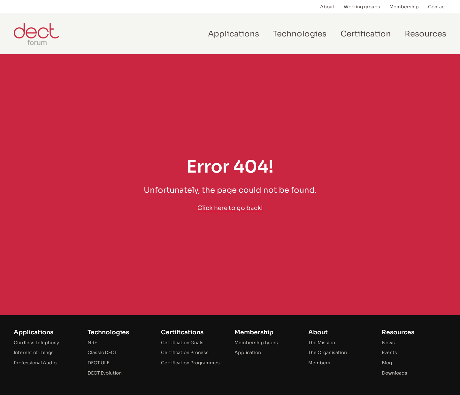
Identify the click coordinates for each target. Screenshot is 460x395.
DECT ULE (98, 363)
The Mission (321, 342)
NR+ (92, 342)
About (318, 332)
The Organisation (327, 352)
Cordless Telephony (36, 342)
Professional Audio (35, 363)
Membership (253, 332)
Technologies (108, 332)
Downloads (394, 373)
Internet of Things (34, 352)
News (388, 342)
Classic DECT (102, 352)
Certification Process (185, 352)
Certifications (182, 332)
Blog (387, 363)
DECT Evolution (105, 373)
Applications (33, 332)
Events (389, 352)
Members (319, 363)
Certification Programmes (190, 363)
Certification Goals (182, 342)
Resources (398, 332)
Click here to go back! (230, 208)
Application (247, 352)
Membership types (256, 342)
